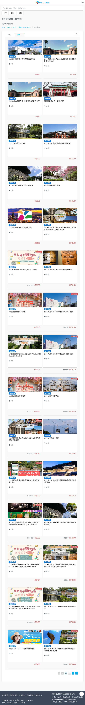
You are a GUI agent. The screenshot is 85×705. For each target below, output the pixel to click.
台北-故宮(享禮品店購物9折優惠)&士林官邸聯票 (60, 607)
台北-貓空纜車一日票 (60, 438)
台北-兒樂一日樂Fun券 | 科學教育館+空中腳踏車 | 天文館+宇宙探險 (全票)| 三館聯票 (25, 607)
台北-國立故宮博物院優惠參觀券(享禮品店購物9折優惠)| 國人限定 (25, 354)
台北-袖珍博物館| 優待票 (25, 396)
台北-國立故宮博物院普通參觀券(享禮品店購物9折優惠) (60, 480)
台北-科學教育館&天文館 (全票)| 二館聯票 (25, 270)
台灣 (8, 27)
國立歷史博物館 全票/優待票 (60, 101)
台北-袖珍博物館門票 (60, 396)
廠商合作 (39, 695)
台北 (14, 27)
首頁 (3, 27)
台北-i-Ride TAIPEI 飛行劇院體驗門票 (25, 649)
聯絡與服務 (30, 695)
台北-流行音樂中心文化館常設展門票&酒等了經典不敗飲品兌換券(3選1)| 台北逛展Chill (25, 522)
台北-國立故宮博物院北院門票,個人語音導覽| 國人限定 (25, 480)
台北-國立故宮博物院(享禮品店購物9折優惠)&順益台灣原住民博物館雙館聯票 (60, 564)
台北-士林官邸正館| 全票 (25, 143)
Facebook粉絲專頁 (70, 702)
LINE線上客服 (57, 702)
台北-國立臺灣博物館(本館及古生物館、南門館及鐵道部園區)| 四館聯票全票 (60, 227)
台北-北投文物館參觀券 (60, 185)
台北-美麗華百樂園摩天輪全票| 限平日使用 (60, 312)
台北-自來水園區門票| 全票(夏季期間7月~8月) (25, 101)
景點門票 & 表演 (24, 27)
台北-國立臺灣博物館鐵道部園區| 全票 (60, 143)
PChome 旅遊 (42, 2)
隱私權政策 (14, 695)
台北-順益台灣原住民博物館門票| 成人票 (60, 270)
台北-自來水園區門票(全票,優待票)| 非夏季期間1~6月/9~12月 (60, 59)
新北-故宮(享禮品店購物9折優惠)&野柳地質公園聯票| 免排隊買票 (60, 649)
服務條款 (22, 695)
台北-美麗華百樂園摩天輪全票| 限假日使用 (60, 354)
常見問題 (5, 695)
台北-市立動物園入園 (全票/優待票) (25, 185)
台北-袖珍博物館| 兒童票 (25, 312)
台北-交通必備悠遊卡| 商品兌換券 (25, 227)
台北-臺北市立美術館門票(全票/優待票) (25, 59)
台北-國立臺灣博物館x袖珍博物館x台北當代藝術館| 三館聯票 (25, 438)
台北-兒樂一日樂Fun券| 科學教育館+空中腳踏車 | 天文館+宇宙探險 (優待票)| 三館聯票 (25, 564)
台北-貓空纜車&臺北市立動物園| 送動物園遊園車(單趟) (60, 522)
